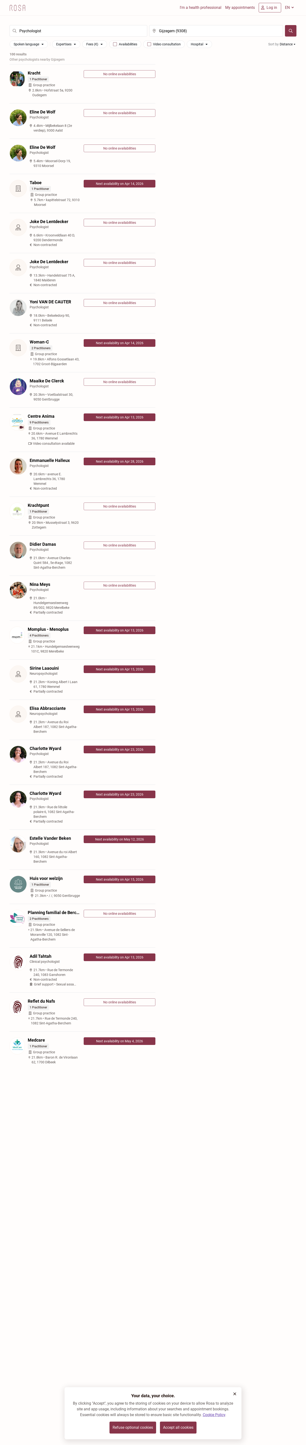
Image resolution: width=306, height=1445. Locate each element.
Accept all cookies (178, 1427)
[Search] (290, 31)
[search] (78, 30)
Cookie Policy (214, 1415)
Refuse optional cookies (133, 1427)
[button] (235, 1394)
